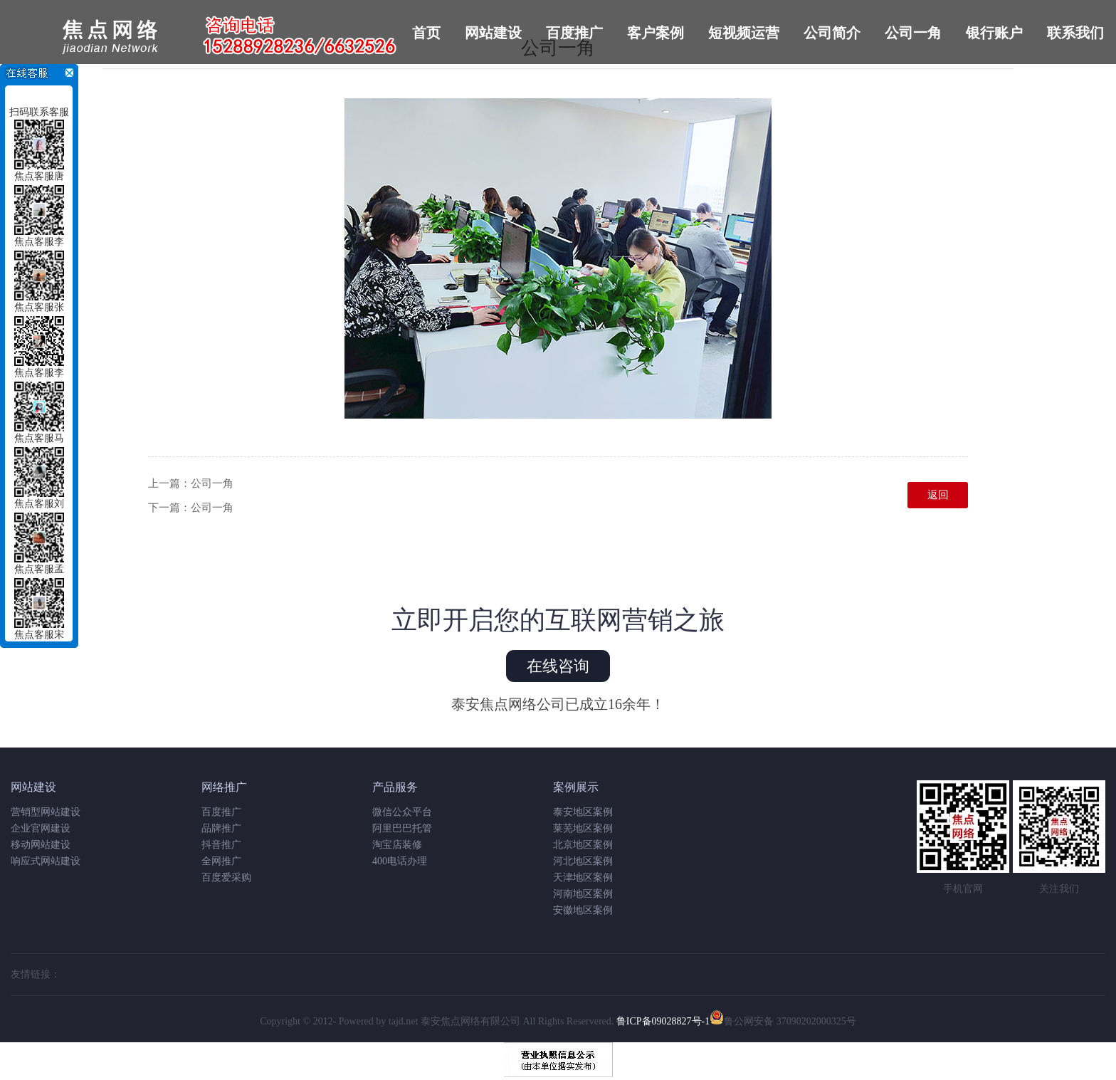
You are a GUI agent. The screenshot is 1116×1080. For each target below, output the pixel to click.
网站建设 (493, 33)
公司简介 (832, 33)
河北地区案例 (583, 861)
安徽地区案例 (583, 910)
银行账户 (994, 33)
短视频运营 (743, 33)
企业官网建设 (40, 828)
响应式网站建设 (45, 861)
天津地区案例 (583, 877)
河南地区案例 (583, 893)
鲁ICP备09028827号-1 (663, 1021)
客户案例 (655, 33)
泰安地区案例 (583, 812)
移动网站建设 (40, 844)
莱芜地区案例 (583, 828)
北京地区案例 (583, 844)
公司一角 (913, 33)
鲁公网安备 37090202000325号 (783, 1021)
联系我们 (1075, 33)
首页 (426, 33)
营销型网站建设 (45, 812)
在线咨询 (558, 666)
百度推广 (574, 33)
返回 (938, 494)
